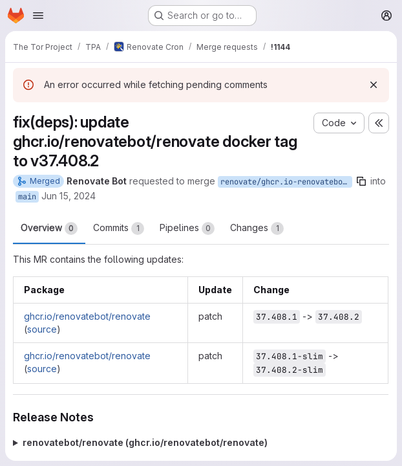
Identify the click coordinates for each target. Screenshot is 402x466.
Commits (118, 228)
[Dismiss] (373, 85)
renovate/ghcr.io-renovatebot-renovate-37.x (286, 182)
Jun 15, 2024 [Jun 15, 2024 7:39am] (68, 195)
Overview (49, 228)
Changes (257, 228)
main (27, 197)
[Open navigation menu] (38, 15)
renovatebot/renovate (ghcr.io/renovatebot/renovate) (145, 442)
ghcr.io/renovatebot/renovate (87, 316)
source (42, 329)
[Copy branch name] (361, 181)
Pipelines (187, 228)
